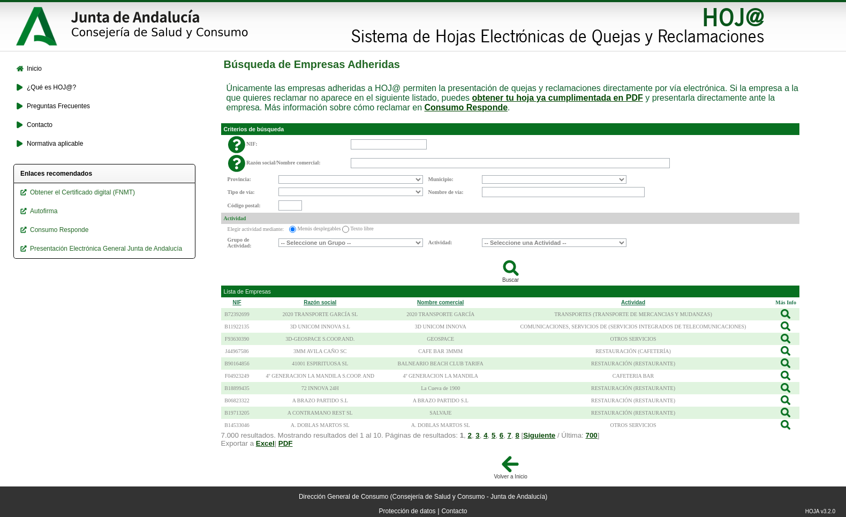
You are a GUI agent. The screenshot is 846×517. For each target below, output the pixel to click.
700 (592, 435)
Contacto (454, 511)
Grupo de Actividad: (240, 243)
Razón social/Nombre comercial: (283, 163)
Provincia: (239, 179)
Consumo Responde (466, 107)
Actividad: (440, 242)
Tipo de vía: (241, 192)
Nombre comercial (440, 302)
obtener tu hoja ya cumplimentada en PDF (557, 97)
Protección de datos (407, 511)
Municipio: (441, 179)
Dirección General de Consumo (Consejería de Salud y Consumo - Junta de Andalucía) (423, 496)
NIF (236, 302)
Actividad (235, 218)
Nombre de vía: (446, 192)
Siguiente (539, 435)
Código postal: (244, 205)
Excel (265, 443)
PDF (285, 443)
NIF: (252, 144)
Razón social (320, 302)
